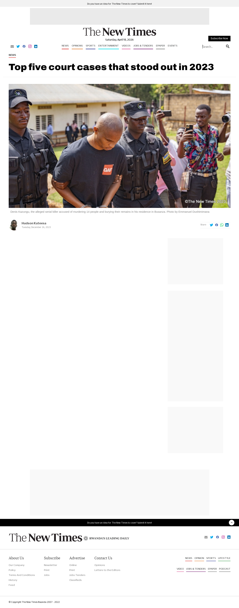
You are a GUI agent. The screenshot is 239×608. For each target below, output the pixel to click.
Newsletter (50, 565)
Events (172, 45)
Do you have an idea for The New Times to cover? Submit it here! (119, 4)
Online (73, 565)
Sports (90, 45)
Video (180, 568)
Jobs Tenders (77, 575)
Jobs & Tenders (143, 45)
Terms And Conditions (22, 575)
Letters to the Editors (107, 570)
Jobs (47, 575)
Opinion (199, 558)
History (13, 579)
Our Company (16, 565)
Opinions (77, 45)
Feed (12, 584)
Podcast (224, 568)
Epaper (160, 45)
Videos (126, 45)
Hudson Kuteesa (34, 223)
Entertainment (108, 45)
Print (47, 570)
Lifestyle (224, 558)
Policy (12, 570)
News (65, 45)
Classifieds (75, 579)
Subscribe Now (219, 38)
